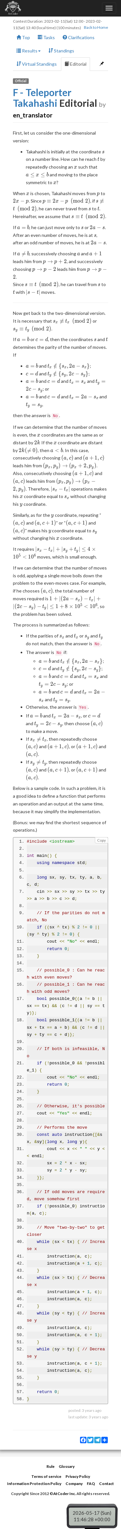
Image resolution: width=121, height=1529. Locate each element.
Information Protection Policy (34, 1483)
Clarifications (79, 37)
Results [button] (28, 50)
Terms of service (46, 1476)
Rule (50, 1466)
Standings (61, 50)
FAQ (91, 1483)
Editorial (75, 64)
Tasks (46, 37)
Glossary (67, 1466)
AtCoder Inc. (64, 1493)
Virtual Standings (36, 64)
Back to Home (96, 27)
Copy (101, 840)
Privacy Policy (78, 1476)
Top (23, 37)
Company (74, 1483)
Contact (106, 1483)
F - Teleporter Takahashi (42, 97)
